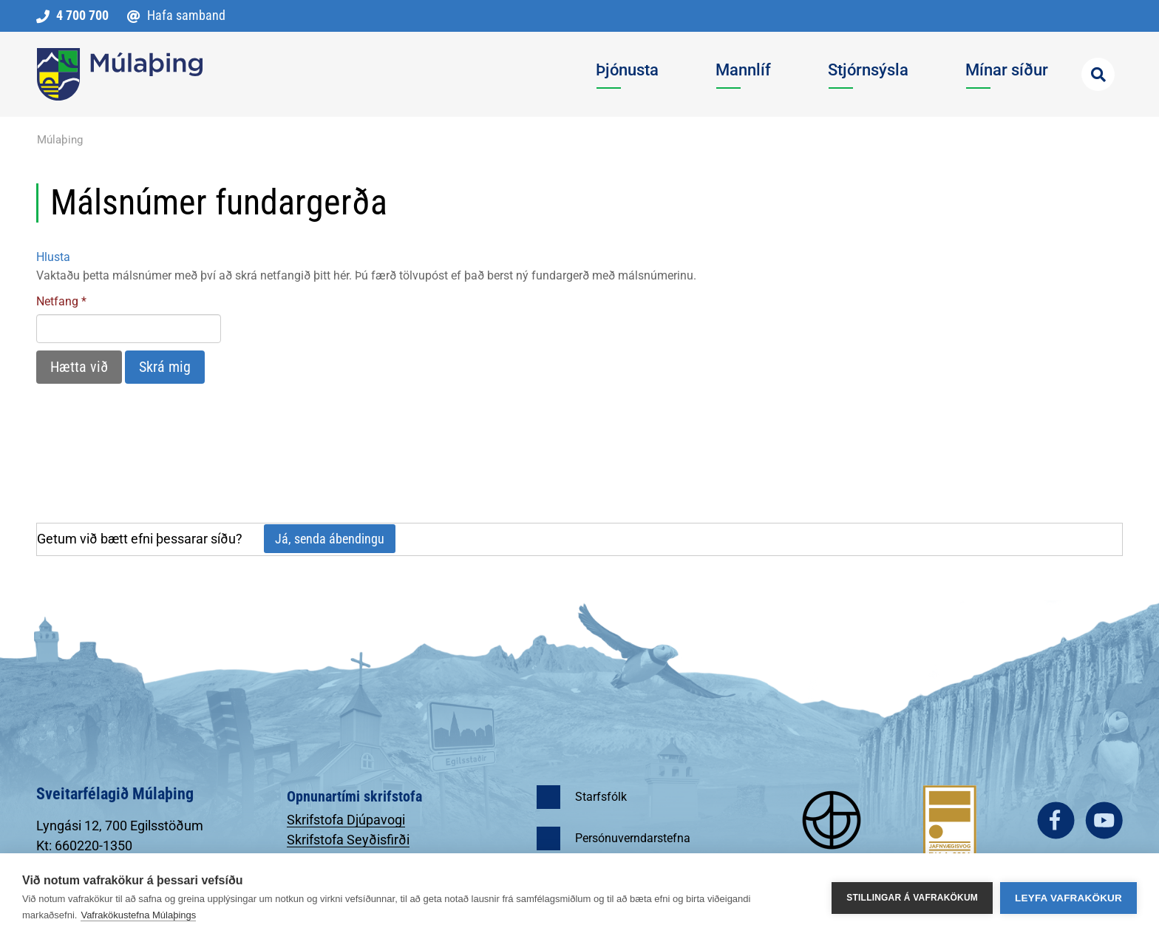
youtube (1104, 820)
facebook (1056, 820)
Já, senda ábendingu (329, 538)
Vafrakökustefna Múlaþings (138, 915)
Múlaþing (60, 139)
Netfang (57, 301)
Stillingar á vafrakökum (912, 897)
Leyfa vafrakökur (1068, 898)
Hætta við (79, 367)
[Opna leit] (1098, 74)
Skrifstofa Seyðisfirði (348, 839)
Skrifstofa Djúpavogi (346, 819)
